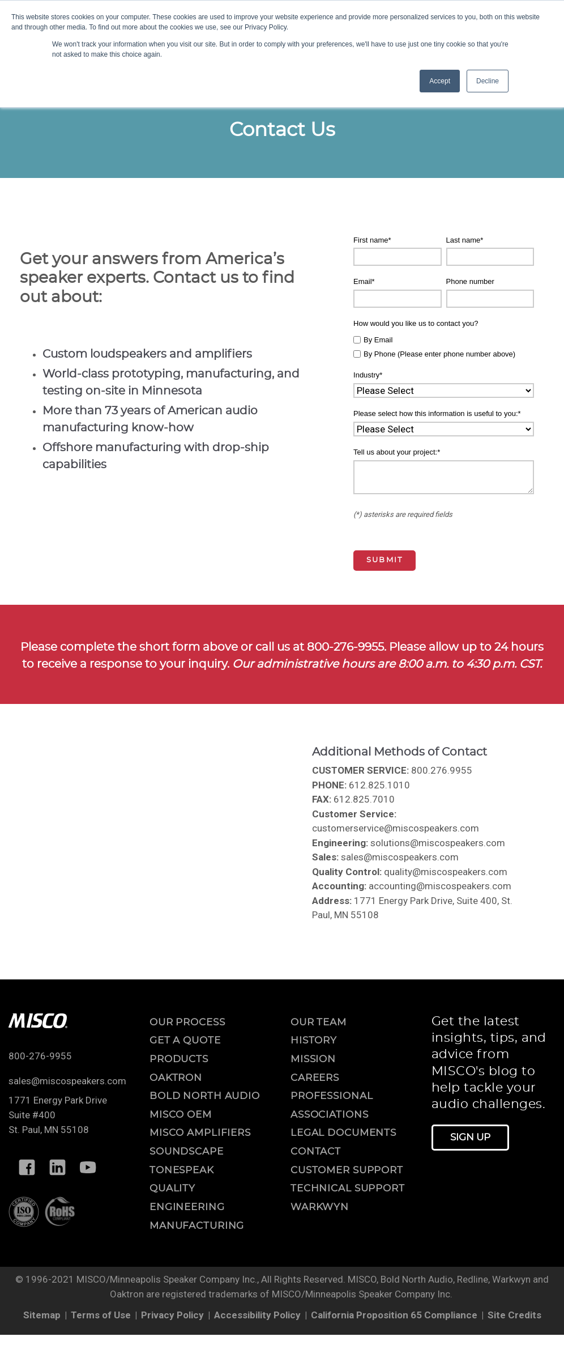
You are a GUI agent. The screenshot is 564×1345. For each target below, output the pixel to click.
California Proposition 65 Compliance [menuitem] (394, 1315)
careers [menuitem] (314, 1078)
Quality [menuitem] (172, 1188)
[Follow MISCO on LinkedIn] (57, 1167)
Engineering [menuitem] (187, 1207)
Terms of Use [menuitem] (101, 1315)
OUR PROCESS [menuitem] (187, 1022)
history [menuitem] (313, 1040)
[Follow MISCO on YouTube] (87, 1167)
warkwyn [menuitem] (319, 1207)
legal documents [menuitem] (343, 1133)
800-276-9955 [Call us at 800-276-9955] (40, 1056)
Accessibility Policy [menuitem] (257, 1315)
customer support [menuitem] (346, 1170)
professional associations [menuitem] (331, 1105)
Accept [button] (439, 81)
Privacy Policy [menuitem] (172, 1315)
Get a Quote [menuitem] (185, 1040)
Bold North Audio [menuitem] (204, 1096)
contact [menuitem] (315, 1151)
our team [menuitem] (318, 1022)
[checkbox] (443, 345)
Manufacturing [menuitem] (196, 1226)
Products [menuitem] (178, 1059)
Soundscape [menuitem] (186, 1151)
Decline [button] (487, 81)
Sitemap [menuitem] (42, 1315)
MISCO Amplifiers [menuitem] (200, 1133)
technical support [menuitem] (347, 1188)
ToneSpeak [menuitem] (181, 1170)
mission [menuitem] (313, 1059)
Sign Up (470, 1137)
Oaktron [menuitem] (175, 1078)
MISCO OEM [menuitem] (180, 1114)
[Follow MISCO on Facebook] (26, 1167)
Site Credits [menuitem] (514, 1315)
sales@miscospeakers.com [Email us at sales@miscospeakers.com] (67, 1081)
